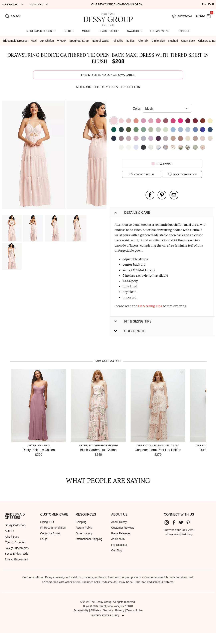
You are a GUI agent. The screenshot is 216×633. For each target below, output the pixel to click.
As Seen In (118, 539)
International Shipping (89, 539)
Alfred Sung (12, 536)
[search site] (13, 16)
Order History (84, 533)
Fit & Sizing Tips (150, 306)
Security (108, 610)
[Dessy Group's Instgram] (168, 522)
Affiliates (95, 610)
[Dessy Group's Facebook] (175, 522)
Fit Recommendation (52, 527)
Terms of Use (134, 610)
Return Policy (84, 527)
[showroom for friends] (182, 16)
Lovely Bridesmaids (17, 548)
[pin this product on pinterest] (162, 195)
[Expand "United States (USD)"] (108, 616)
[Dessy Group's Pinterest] (189, 522)
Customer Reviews (122, 527)
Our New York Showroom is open (116, 4)
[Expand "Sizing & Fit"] (39, 4)
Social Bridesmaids (16, 553)
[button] (34, 155)
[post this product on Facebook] (150, 195)
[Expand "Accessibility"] (13, 4)
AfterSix (9, 530)
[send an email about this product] (174, 195)
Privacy (119, 610)
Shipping (81, 522)
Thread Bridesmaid (16, 559)
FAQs (43, 539)
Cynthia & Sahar (15, 542)
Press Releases (120, 533)
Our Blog (116, 550)
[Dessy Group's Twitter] (182, 522)
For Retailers (119, 544)
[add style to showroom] (182, 174)
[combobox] (164, 108)
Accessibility (80, 610)
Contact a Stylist (50, 533)
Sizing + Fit (47, 522)
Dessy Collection (15, 525)
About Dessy (119, 522)
